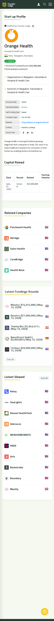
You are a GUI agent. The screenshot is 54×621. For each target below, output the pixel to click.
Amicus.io (18, 424)
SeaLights (18, 402)
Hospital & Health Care (14, 51)
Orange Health (19, 45)
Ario (15, 456)
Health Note (17, 270)
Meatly (17, 489)
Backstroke (19, 467)
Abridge (14, 238)
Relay (16, 391)
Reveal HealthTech (24, 413)
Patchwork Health (20, 227)
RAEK (16, 446)
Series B (20, 185)
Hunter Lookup (28, 127)
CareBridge (16, 259)
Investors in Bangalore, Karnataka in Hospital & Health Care (25, 90)
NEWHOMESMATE (23, 435)
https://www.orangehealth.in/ (35, 122)
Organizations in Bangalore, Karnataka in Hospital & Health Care (27, 78)
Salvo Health (17, 249)
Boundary (18, 478)
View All (46, 378)
